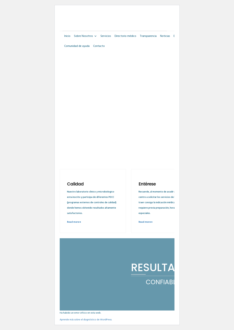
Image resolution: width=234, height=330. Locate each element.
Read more (74, 222)
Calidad (75, 184)
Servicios (105, 36)
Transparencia (148, 36)
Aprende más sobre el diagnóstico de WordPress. (86, 320)
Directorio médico (125, 36)
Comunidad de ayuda (77, 46)
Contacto (99, 46)
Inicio (67, 36)
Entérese (147, 184)
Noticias (165, 36)
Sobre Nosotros (85, 36)
